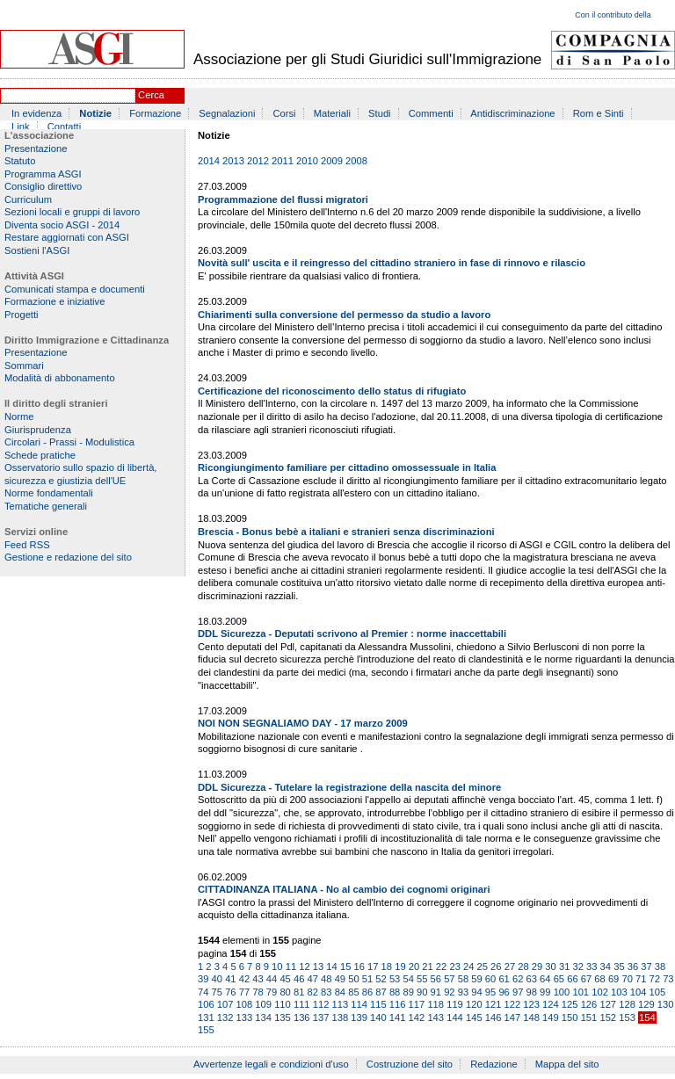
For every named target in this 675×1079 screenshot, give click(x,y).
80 (284, 992)
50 (353, 979)
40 (217, 979)
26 (495, 966)
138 (339, 1017)
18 (386, 966)
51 (367, 979)
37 (646, 966)
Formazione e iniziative (54, 301)
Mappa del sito (567, 1064)
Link (20, 126)
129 (646, 1004)
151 (589, 1017)
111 (302, 1004)
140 (378, 1017)
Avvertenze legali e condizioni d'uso (271, 1064)
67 (586, 979)
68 (599, 979)
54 (408, 979)
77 (244, 992)
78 (257, 992)
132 (225, 1017)
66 (572, 979)
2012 (258, 161)
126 (589, 1004)
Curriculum (28, 199)
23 (454, 966)
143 (435, 1017)
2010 (307, 161)
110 (282, 1004)
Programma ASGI (43, 174)
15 (345, 966)
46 (299, 979)
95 (490, 992)
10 (277, 966)
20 (414, 966)
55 (422, 979)
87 (380, 992)
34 (605, 966)
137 (321, 1017)
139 (359, 1017)
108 (244, 1004)
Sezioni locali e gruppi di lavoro (72, 211)
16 (358, 966)
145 (474, 1017)
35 (618, 966)
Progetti (21, 314)
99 (545, 992)
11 (291, 966)
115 (378, 1004)
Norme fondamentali (48, 493)
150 (570, 1017)
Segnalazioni (227, 113)
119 (454, 1004)
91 (436, 992)
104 (638, 992)
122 (512, 1004)
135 (282, 1017)
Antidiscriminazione (512, 113)
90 (422, 992)
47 (313, 979)
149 (550, 1017)
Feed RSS (27, 545)
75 (217, 992)
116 (397, 1004)
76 (230, 992)
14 (331, 966)
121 (493, 1004)
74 (203, 992)
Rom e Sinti (598, 113)
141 (397, 1017)
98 (531, 992)
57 (449, 979)
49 (340, 979)
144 (454, 1017)
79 (271, 992)
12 (304, 966)
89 (408, 992)
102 (600, 992)
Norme (19, 416)
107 (225, 1004)
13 (318, 966)
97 (517, 992)
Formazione (155, 113)
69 (613, 979)
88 (394, 992)
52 (380, 979)
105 (658, 992)
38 (660, 966)
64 (545, 979)
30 (550, 966)
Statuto (19, 161)
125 (570, 1004)
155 (206, 1030)
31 (564, 966)
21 (427, 966)
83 (326, 992)
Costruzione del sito (410, 1064)
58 (463, 979)
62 (517, 979)
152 (607, 1017)
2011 (283, 161)
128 (627, 1004)
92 (449, 992)
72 (655, 979)
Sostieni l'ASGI (36, 250)
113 (339, 1004)
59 (476, 979)
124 (550, 1004)
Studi (379, 113)
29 (537, 966)
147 (512, 1017)
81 (299, 992)
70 (626, 979)
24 (468, 966)
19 (400, 966)
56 (436, 979)
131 (206, 1017)
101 (580, 992)
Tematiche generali (45, 506)
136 (302, 1017)
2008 (356, 161)
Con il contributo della (613, 15)
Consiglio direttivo (43, 186)
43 (257, 979)
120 (474, 1004)
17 (372, 966)
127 (607, 1004)
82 (313, 992)
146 (493, 1017)
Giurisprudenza (37, 429)
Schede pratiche (40, 455)
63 (531, 979)
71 (640, 979)
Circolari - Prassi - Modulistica (69, 442)
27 (509, 966)
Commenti (431, 113)
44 (271, 979)
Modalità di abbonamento (59, 378)
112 (321, 1004)
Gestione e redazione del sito (68, 557)
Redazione (494, 1064)
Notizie (95, 113)
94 (476, 992)
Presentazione (36, 148)
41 (230, 979)
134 (263, 1017)
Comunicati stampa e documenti (74, 289)
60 (490, 979)
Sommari (24, 365)
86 (367, 992)
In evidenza (36, 113)
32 (577, 966)
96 (503, 992)
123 (531, 1004)
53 (394, 979)
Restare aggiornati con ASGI (66, 237)
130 (665, 1004)
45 (284, 979)
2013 (233, 161)
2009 (332, 161)
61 (503, 979)
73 (668, 979)
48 (326, 979)
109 (263, 1004)
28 (523, 966)
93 (463, 992)
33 (591, 966)
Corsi (284, 113)
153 (627, 1017)
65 (559, 979)
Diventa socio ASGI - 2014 (62, 225)
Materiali (332, 113)
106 (206, 1004)
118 (435, 1004)
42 (244, 979)
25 (482, 966)
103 (619, 992)
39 (203, 979)
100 (562, 992)
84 (340, 992)
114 (359, 1004)
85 (353, 992)
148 (531, 1017)
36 (633, 966)
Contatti (64, 126)
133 (244, 1017)
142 (417, 1017)
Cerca (151, 95)
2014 (209, 161)
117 (417, 1004)
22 (441, 966)
